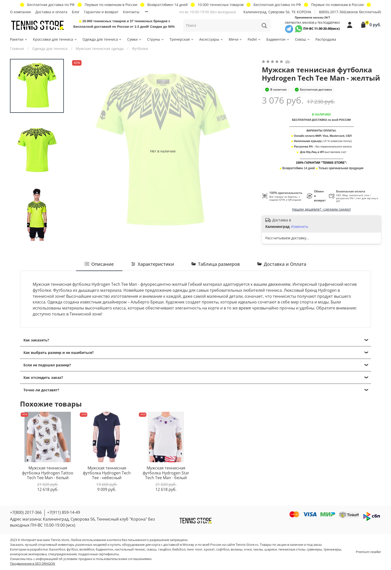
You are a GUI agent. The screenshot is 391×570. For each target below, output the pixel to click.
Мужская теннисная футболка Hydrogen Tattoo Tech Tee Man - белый (47, 472)
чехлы (258, 549)
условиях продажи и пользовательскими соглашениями (107, 559)
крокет (209, 549)
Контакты (131, 11)
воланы (236, 549)
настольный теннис (130, 549)
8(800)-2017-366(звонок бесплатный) (350, 11)
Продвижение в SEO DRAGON (32, 564)
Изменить (299, 226)
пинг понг (194, 549)
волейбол (86, 549)
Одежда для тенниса (102, 39)
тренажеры (332, 549)
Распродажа (325, 39)
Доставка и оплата (51, 11)
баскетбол (57, 549)
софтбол (222, 549)
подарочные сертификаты (98, 554)
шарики (270, 549)
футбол (72, 549)
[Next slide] (37, 237)
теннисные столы (291, 549)
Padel (254, 39)
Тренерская (182, 39)
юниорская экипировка (28, 554)
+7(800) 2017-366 (26, 512)
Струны (155, 39)
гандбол (164, 549)
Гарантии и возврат (101, 11)
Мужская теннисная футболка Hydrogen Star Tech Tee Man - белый (166, 472)
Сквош (302, 39)
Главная (17, 48)
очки (248, 549)
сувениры (314, 549)
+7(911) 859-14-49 (63, 512)
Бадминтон (278, 39)
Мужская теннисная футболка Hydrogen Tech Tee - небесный (107, 472)
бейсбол (178, 549)
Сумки (134, 39)
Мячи (236, 39)
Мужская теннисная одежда (100, 48)
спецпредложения (62, 554)
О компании (20, 11)
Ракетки (19, 39)
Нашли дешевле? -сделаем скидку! (321, 209)
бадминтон (104, 549)
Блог (76, 11)
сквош (152, 549)
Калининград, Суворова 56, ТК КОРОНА (277, 11)
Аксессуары (211, 39)
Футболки (140, 48)
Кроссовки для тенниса (55, 39)
